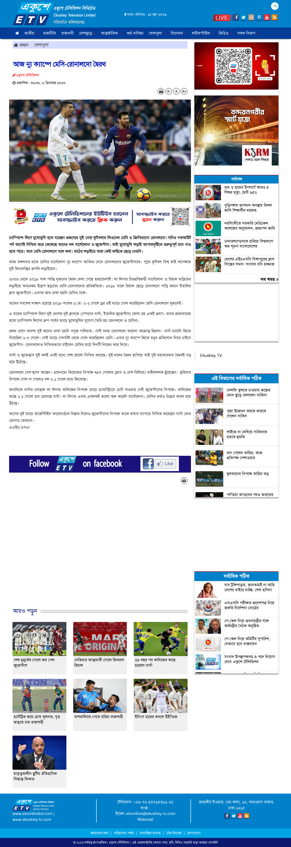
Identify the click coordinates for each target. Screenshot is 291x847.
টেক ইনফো (174, 833)
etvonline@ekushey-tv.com (150, 813)
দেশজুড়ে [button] (87, 33)
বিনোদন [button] (178, 33)
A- (168, 91)
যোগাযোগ (194, 833)
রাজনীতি (49, 33)
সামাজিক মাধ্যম (150, 833)
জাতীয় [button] (31, 33)
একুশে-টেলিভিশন (119, 842)
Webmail (145, 819)
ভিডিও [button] (225, 33)
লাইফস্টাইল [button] (202, 33)
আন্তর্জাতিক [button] (111, 33)
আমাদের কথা (99, 833)
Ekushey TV (211, 355)
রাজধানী (67, 33)
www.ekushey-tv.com (32, 819)
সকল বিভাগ (248, 33)
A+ (184, 91)
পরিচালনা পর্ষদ (124, 833)
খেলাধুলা (41, 45)
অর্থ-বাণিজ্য (135, 33)
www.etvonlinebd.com (32, 813)
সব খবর (269, 279)
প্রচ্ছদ (21, 45)
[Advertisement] (100, 550)
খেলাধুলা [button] (157, 33)
